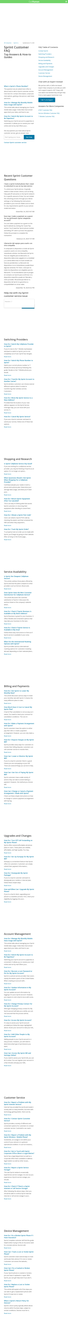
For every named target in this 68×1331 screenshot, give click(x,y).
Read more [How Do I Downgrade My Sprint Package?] (7, 885)
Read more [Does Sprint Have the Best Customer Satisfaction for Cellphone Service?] (7, 608)
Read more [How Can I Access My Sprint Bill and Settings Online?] (7, 1066)
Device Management (45, 76)
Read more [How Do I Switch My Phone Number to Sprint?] (7, 375)
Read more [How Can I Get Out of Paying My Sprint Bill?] (7, 787)
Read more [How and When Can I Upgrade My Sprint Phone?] (7, 902)
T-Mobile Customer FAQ (46, 116)
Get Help (29, 137)
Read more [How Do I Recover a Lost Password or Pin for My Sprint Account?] (7, 984)
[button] (66, 1)
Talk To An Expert (47, 100)
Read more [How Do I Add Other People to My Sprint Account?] (7, 1049)
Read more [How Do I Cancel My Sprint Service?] (7, 427)
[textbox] (14, 137)
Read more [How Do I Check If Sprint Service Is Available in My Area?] (7, 638)
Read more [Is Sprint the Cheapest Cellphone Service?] (7, 589)
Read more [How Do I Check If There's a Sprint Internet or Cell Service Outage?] (7, 1199)
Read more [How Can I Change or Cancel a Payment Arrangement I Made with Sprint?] (7, 804)
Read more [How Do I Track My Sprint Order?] (7, 540)
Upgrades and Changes (46, 67)
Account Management (45, 70)
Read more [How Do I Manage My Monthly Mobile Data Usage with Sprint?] (7, 951)
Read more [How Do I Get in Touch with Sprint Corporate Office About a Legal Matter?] (7, 1164)
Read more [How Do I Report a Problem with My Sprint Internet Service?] (7, 1115)
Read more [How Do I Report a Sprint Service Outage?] (7, 1182)
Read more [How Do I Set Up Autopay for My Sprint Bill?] (7, 869)
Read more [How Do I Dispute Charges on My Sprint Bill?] (7, 752)
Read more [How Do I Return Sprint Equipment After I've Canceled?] (7, 511)
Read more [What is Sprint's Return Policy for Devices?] (7, 1313)
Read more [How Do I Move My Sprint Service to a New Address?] (7, 413)
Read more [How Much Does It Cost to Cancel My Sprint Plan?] (7, 720)
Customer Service (44, 73)
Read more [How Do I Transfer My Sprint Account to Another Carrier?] (7, 394)
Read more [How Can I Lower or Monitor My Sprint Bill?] (7, 769)
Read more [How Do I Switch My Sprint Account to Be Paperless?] (7, 967)
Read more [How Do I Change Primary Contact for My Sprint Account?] (7, 1016)
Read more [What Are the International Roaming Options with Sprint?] (7, 654)
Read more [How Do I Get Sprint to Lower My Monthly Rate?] (7, 703)
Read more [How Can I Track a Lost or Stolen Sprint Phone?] (7, 1264)
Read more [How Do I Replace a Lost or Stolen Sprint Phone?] (7, 1297)
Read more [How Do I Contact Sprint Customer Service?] (7, 1131)
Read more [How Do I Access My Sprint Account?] (7, 1030)
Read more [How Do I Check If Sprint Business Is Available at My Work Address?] (7, 624)
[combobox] (14, 137)
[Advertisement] (19, 158)
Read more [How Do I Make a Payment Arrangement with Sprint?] (7, 736)
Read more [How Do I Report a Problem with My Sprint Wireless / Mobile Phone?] (7, 1147)
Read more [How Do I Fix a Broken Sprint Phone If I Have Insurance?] (7, 1248)
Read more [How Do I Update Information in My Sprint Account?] (7, 1000)
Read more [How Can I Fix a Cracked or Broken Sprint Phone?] (7, 1281)
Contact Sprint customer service (15, 142)
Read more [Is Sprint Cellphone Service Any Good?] (7, 474)
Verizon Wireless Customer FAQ (49, 113)
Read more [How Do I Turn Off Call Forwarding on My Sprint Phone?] (7, 853)
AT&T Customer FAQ (45, 110)
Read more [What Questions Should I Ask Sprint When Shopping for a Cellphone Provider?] (7, 495)
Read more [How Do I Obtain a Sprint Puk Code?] (7, 525)
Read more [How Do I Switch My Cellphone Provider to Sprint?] (7, 357)
